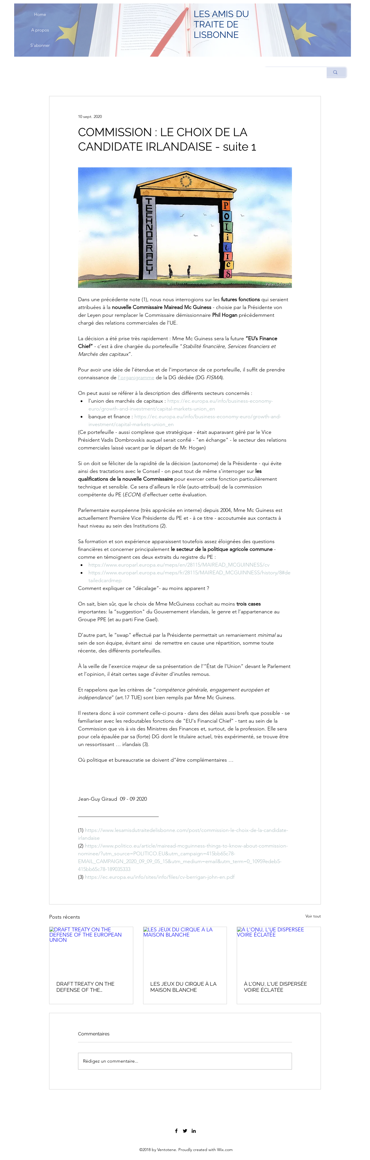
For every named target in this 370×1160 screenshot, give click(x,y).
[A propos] (39, 30)
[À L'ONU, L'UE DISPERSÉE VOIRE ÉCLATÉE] (279, 950)
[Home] (39, 14)
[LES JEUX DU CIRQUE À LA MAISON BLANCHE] (185, 950)
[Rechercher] (335, 72)
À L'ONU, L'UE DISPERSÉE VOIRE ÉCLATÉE (275, 987)
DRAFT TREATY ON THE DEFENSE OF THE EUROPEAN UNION (85, 987)
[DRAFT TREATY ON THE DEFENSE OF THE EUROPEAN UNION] (91, 950)
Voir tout (313, 916)
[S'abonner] (39, 45)
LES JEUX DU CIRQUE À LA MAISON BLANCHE (183, 987)
